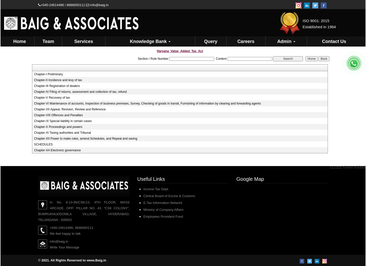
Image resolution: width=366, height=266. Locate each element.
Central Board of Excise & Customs (169, 196)
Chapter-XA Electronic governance (57, 150)
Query (210, 41)
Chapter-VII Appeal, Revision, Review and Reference (70, 109)
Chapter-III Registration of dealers (57, 86)
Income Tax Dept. (156, 189)
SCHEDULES (43, 144)
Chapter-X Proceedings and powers (58, 127)
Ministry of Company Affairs (163, 210)
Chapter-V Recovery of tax (52, 97)
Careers (245, 41)
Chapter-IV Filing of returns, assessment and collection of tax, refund (80, 92)
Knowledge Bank (150, 41)
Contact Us (334, 41)
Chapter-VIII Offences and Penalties (58, 115)
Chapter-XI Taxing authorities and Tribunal (62, 133)
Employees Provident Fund (163, 216)
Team (48, 41)
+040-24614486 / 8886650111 (61, 5)
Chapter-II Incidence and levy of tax (58, 80)
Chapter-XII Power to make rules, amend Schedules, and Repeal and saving (85, 138)
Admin (286, 41)
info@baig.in (97, 5)
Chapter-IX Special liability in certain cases (63, 121)
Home (19, 41)
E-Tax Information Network (162, 203)
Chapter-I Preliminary (48, 74)
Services (83, 41)
